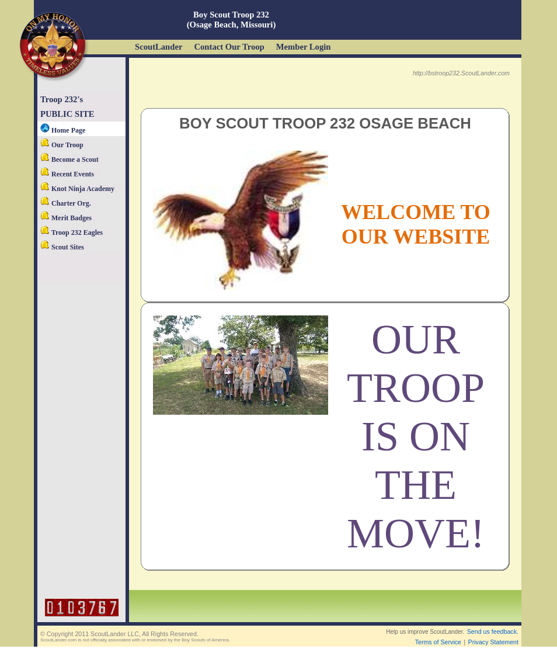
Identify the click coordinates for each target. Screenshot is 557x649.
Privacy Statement (493, 641)
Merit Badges (66, 218)
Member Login (303, 46)
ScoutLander (158, 46)
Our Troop (61, 145)
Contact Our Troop (229, 46)
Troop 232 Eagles (71, 232)
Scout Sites (62, 247)
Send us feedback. (492, 631)
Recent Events (67, 174)
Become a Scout (69, 159)
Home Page (62, 130)
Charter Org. (65, 203)
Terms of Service (438, 641)
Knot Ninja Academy (77, 189)
